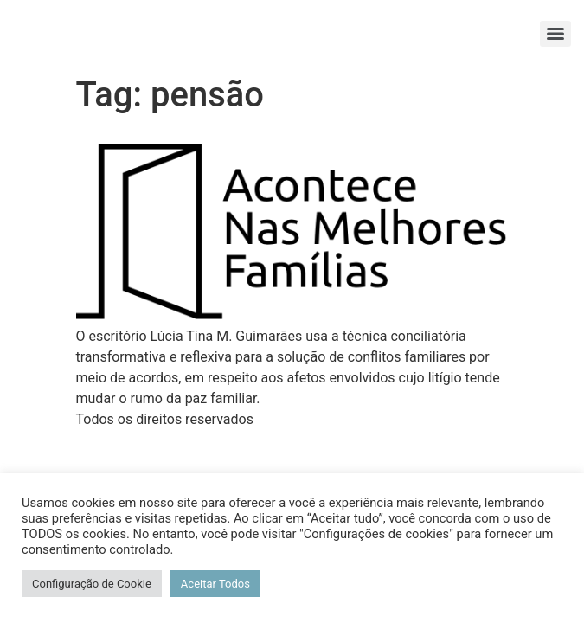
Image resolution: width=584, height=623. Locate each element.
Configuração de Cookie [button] (91, 583)
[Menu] (555, 34)
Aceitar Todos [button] (215, 583)
